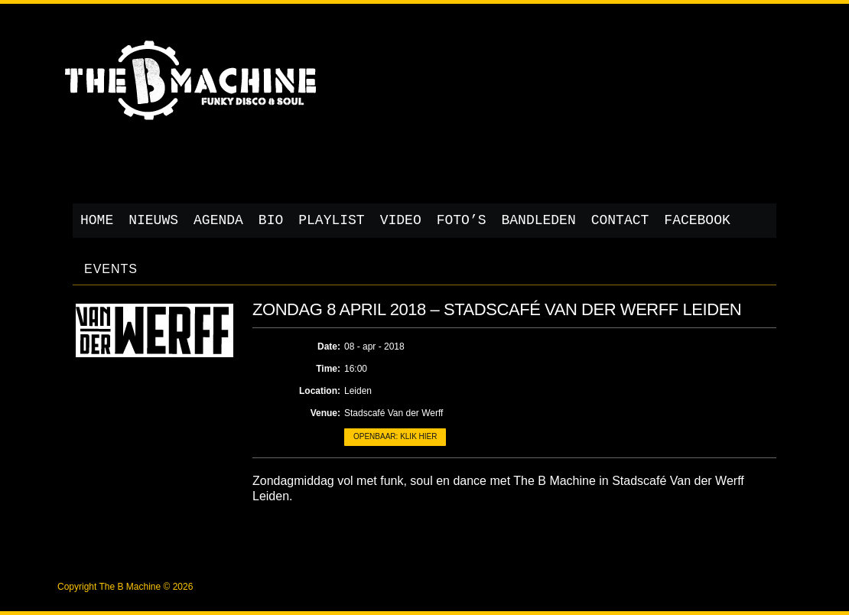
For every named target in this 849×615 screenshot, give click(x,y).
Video (400, 220)
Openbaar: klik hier (395, 436)
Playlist (331, 220)
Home (96, 220)
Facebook (697, 220)
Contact (620, 220)
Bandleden (539, 220)
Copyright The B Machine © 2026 (125, 586)
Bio (271, 220)
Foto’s (461, 220)
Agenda (218, 220)
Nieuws (153, 220)
